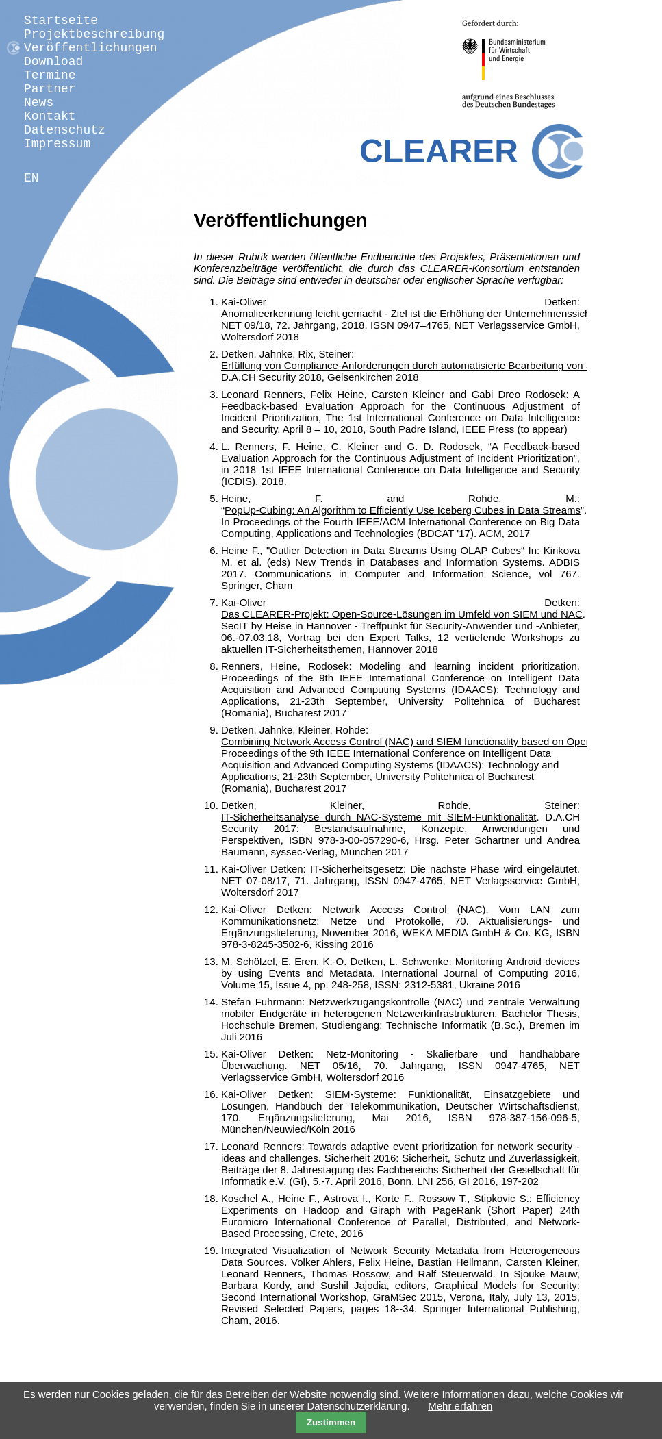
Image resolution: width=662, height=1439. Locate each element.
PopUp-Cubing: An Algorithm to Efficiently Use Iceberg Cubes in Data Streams (403, 510)
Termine (50, 75)
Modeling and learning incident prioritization (468, 666)
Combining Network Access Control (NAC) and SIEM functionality (371, 741)
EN (31, 178)
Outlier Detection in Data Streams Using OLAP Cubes (395, 550)
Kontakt (50, 116)
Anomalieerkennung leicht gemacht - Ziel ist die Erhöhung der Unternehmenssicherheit (418, 313)
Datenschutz (64, 130)
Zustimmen (331, 1422)
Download (53, 61)
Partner (50, 89)
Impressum (57, 144)
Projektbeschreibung (94, 34)
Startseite (61, 20)
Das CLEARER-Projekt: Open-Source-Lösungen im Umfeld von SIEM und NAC (402, 614)
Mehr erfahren (460, 1406)
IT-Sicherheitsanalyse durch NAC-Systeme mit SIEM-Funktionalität (379, 817)
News (38, 103)
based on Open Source (574, 741)
